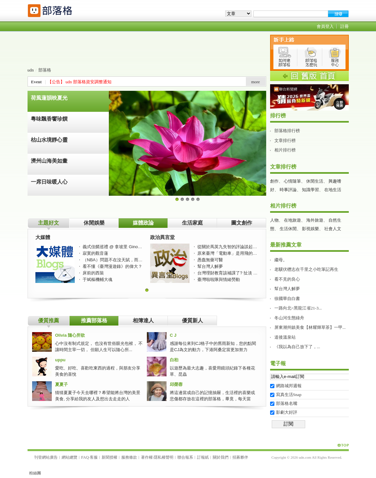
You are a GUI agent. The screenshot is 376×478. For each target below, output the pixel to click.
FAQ (85, 457)
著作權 (147, 457)
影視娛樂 (310, 228)
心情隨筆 (292, 181)
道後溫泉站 (285, 337)
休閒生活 (314, 181)
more (255, 81)
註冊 (344, 26)
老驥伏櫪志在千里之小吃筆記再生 (306, 269)
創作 (274, 181)
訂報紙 (203, 457)
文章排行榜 (285, 140)
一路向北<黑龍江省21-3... (298, 308)
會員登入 (325, 26)
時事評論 (288, 189)
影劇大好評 (286, 412)
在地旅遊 (292, 220)
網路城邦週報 (289, 385)
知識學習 (310, 189)
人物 (274, 220)
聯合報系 (185, 457)
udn (31, 70)
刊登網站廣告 (46, 457)
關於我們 (220, 457)
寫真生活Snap (289, 394)
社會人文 (332, 228)
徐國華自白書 (287, 298)
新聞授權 (109, 457)
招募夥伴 (240, 457)
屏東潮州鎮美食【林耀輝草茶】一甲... (310, 327)
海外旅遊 (314, 220)
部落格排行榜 (287, 130)
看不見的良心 (287, 279)
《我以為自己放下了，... (297, 346)
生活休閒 (288, 228)
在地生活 (332, 189)
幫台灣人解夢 (287, 288)
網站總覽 (69, 457)
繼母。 (280, 259)
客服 (94, 457)
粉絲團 (35, 473)
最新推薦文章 (286, 245)
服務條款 (129, 457)
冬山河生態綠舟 (289, 317)
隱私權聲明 (163, 457)
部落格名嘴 (286, 403)
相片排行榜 (285, 150)
